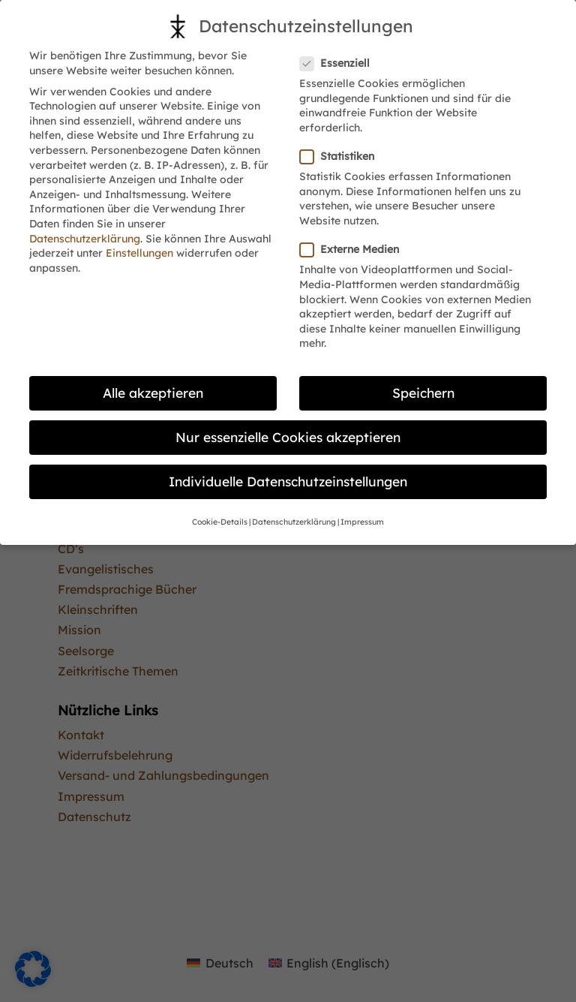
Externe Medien (355, 249)
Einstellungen (139, 253)
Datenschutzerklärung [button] (294, 521)
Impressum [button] (362, 521)
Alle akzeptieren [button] (153, 392)
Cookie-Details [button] (220, 521)
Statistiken (343, 156)
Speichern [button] (423, 392)
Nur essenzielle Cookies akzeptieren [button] (288, 437)
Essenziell (340, 63)
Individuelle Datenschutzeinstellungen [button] (288, 481)
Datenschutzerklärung (84, 238)
